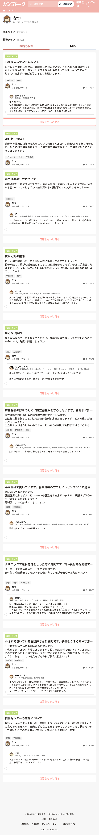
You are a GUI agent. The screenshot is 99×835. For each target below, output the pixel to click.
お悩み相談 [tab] (26, 46)
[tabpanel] (49, 418)
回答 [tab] (73, 46)
